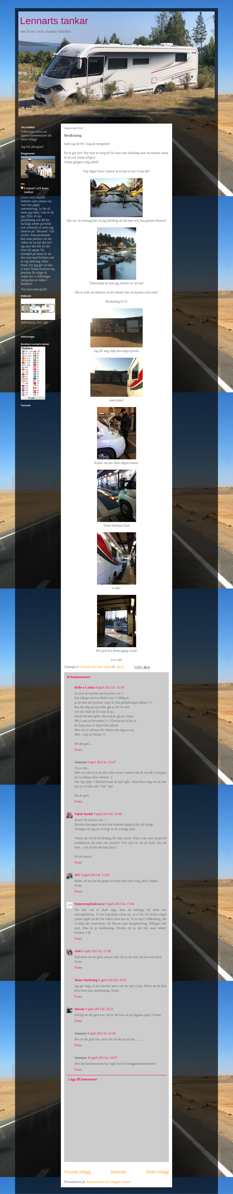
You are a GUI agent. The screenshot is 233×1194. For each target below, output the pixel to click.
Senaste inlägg (77, 1171)
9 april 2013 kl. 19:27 (112, 980)
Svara (78, 749)
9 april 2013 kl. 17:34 (120, 904)
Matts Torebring (85, 980)
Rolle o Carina (84, 687)
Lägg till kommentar (82, 1079)
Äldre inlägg (157, 1171)
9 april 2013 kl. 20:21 (99, 1009)
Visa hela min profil (34, 289)
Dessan (79, 1009)
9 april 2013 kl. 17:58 (96, 951)
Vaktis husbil (83, 814)
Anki (77, 951)
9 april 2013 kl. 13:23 (95, 875)
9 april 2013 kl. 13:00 (108, 814)
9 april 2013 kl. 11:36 (110, 687)
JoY (77, 875)
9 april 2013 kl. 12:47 (101, 762)
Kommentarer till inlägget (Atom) (109, 1182)
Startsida (118, 1171)
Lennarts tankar (54, 20)
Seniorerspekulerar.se (89, 904)
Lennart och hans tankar (36, 190)
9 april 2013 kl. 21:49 (101, 1033)
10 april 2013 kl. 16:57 (102, 1057)
